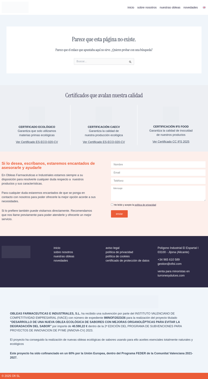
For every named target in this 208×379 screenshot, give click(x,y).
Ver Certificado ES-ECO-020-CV (104, 142)
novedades (190, 7)
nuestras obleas (170, 7)
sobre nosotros (147, 7)
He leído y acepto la (135, 205)
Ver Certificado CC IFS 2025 (170, 141)
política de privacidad (145, 205)
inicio (131, 7)
